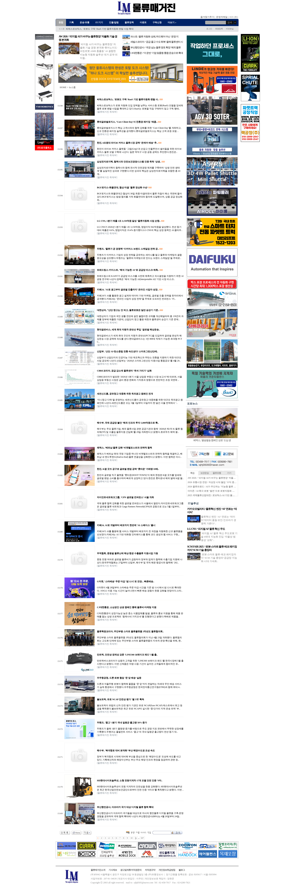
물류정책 (129, 22)
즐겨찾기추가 (207, 17)
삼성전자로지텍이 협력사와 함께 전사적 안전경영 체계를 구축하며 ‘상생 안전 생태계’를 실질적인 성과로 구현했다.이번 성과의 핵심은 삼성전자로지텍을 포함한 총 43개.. (138, 170)
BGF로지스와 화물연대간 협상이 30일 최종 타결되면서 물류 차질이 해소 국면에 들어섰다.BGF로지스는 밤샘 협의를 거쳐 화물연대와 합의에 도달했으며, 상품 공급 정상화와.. (139, 196)
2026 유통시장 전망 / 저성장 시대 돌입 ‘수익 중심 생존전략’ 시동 (220, 482)
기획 (71, 22)
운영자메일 (221, 17)
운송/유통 (84, 22)
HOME (63, 87)
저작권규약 (150, 870)
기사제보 (113, 870)
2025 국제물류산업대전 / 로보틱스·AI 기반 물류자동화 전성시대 (219, 495)
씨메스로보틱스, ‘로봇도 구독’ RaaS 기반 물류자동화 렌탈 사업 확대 (100, 29)
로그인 (209, 29)
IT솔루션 (193, 503)
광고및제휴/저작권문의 (130, 870)
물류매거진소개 (98, 870)
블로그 (182, 870)
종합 (61, 22)
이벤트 (143, 22)
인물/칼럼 (114, 22)
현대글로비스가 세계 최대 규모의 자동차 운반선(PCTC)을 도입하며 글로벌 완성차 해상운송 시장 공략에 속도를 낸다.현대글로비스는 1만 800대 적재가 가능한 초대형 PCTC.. (139, 338)
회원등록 (219, 29)
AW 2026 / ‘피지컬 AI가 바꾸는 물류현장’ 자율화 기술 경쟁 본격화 (220, 478)
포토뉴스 (192, 403)
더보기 (172, 22)
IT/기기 (99, 22)
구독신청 (157, 22)
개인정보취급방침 (167, 870)
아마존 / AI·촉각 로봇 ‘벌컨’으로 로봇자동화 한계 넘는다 (216, 491)
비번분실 (229, 29)
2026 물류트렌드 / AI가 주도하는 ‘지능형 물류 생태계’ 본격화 (218, 486)
